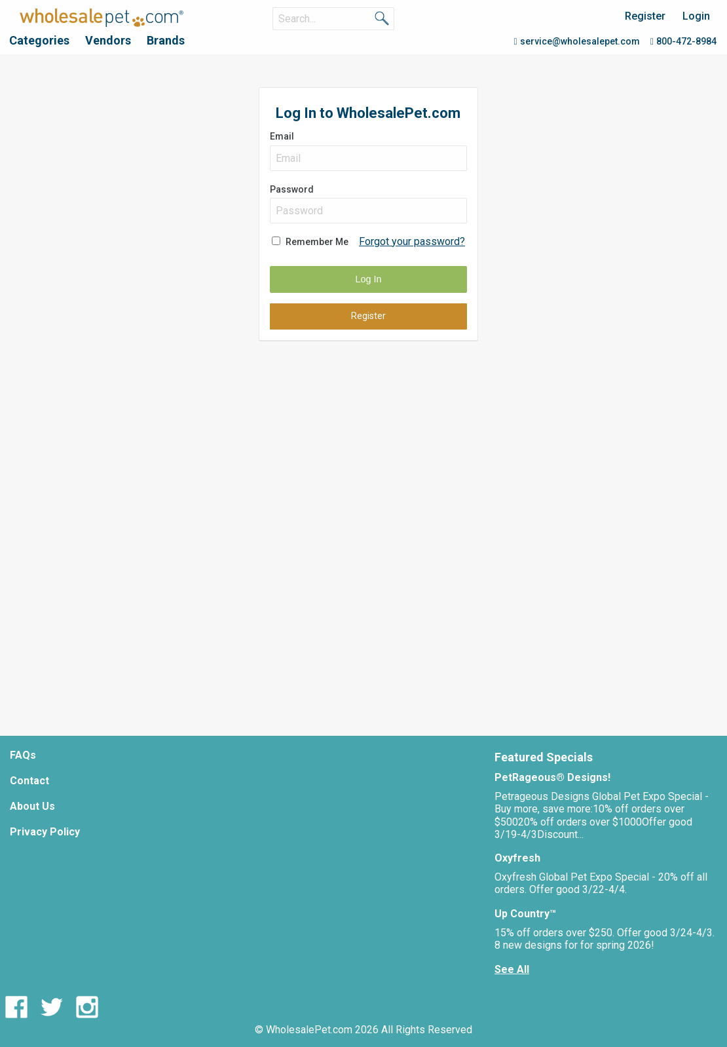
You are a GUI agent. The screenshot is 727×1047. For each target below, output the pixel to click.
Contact (29, 780)
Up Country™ (525, 913)
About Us (32, 806)
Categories (39, 40)
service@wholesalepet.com (577, 41)
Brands (166, 40)
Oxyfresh (517, 858)
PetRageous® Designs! (552, 777)
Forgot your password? (412, 241)
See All (511, 969)
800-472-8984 (683, 41)
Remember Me (317, 242)
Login (696, 16)
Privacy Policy (45, 832)
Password (368, 203)
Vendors (108, 40)
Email (368, 150)
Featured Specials (543, 757)
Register (645, 16)
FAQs (23, 755)
